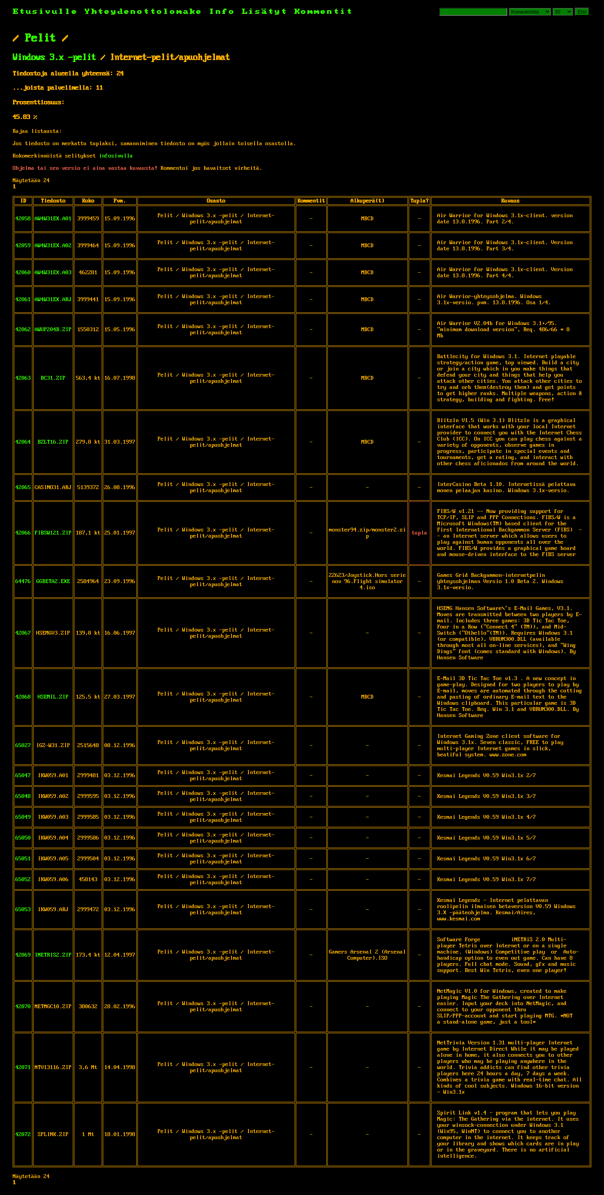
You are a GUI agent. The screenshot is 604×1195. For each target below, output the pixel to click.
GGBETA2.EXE (53, 581)
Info (222, 12)
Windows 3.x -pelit (54, 57)
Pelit (40, 38)
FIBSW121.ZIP (53, 533)
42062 (23, 330)
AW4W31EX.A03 (53, 273)
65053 (23, 910)
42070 (23, 1007)
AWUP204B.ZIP (53, 330)
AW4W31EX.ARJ (53, 300)
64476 (23, 581)
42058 (23, 219)
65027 (23, 745)
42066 (23, 533)
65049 (23, 817)
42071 (23, 1067)
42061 (23, 300)
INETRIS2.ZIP (53, 955)
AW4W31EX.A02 (53, 246)
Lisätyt (265, 12)
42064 (23, 442)
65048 (23, 796)
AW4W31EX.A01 (53, 219)
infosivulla (116, 156)
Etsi (582, 12)
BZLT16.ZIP (53, 442)
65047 (23, 776)
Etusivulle (49, 12)
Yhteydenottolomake (144, 12)
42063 (23, 378)
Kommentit (323, 12)
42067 (23, 633)
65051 (23, 859)
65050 (23, 838)
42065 (23, 487)
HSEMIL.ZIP (53, 697)
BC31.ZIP (53, 378)
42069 (23, 955)
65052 (23, 880)
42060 (23, 273)
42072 (23, 1134)
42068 (23, 697)
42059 (23, 246)
